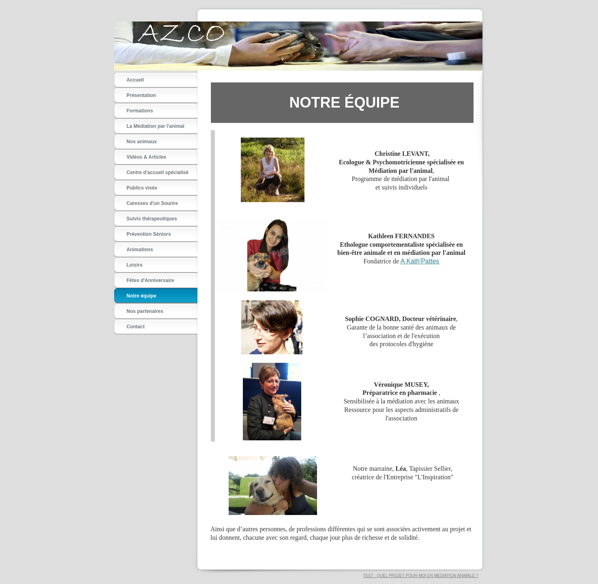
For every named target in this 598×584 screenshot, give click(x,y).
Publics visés (141, 188)
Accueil (135, 80)
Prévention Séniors (148, 234)
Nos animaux (141, 141)
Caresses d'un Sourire (152, 203)
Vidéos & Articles (146, 157)
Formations (139, 111)
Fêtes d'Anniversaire (150, 280)
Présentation (141, 95)
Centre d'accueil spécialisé (157, 172)
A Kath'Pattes (420, 261)
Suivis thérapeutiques (151, 219)
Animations (139, 249)
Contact (135, 327)
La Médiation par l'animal (155, 126)
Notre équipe (141, 296)
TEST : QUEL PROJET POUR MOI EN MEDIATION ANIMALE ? (420, 575)
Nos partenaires (144, 311)
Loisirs (134, 265)
